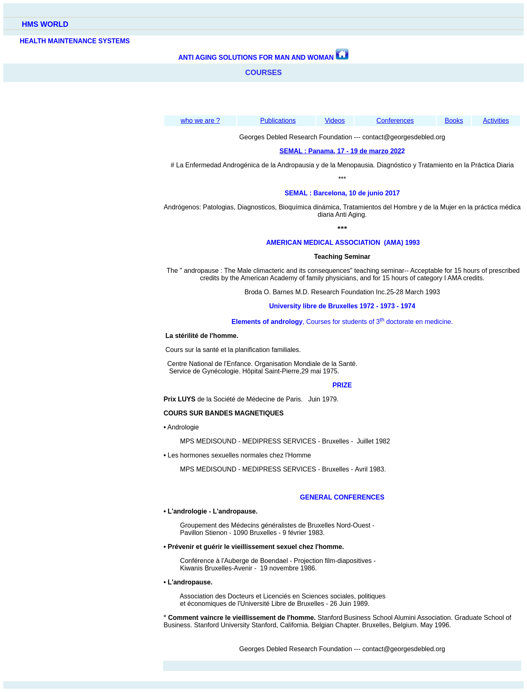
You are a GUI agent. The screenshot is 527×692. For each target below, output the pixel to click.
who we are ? (200, 120)
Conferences (395, 120)
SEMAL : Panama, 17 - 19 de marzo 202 (340, 151)
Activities (496, 120)
